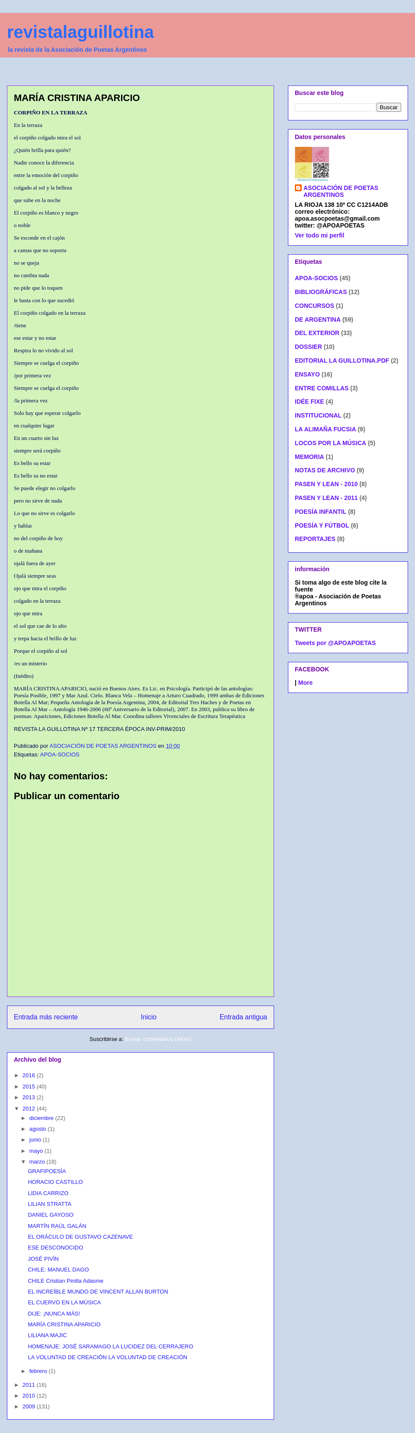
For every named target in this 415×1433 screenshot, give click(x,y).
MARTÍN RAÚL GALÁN (57, 1226)
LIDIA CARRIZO (48, 1193)
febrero (39, 1371)
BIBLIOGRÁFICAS (321, 291)
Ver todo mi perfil (319, 235)
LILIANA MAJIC (47, 1335)
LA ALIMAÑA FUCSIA (325, 429)
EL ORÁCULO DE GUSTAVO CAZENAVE (80, 1237)
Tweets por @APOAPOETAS (335, 642)
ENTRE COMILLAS (321, 388)
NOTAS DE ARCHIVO (325, 470)
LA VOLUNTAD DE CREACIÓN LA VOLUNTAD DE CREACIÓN (107, 1357)
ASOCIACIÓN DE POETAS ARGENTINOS (340, 191)
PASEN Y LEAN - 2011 (326, 497)
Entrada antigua (243, 1017)
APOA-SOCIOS (60, 754)
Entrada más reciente (46, 1017)
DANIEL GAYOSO (50, 1215)
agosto (38, 1129)
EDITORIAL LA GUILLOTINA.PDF (342, 360)
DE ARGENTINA (318, 319)
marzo (38, 1161)
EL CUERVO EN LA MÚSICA (64, 1302)
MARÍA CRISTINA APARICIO (64, 1324)
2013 (29, 1097)
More (305, 682)
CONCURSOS (314, 305)
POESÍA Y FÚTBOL (322, 525)
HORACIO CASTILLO (55, 1182)
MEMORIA (309, 456)
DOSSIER (308, 346)
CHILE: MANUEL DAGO (58, 1269)
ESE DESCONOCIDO (55, 1247)
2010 (29, 1395)
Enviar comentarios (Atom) (158, 1039)
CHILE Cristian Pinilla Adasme (65, 1281)
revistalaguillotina (80, 31)
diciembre (42, 1118)
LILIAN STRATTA (49, 1204)
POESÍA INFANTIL (320, 511)
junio (36, 1139)
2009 (29, 1406)
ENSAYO (307, 374)
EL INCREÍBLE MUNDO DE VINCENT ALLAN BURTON (98, 1291)
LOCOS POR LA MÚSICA (330, 443)
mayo (37, 1151)
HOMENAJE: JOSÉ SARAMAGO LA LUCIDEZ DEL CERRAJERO (110, 1346)
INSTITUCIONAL (318, 415)
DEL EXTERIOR (317, 332)
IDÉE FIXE (309, 401)
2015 (29, 1086)
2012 (29, 1108)
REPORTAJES (315, 538)
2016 (29, 1075)
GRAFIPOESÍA (47, 1171)
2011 (29, 1385)
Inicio (148, 1017)
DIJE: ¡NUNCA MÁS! (54, 1313)
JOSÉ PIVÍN (43, 1259)
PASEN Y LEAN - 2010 (326, 484)
